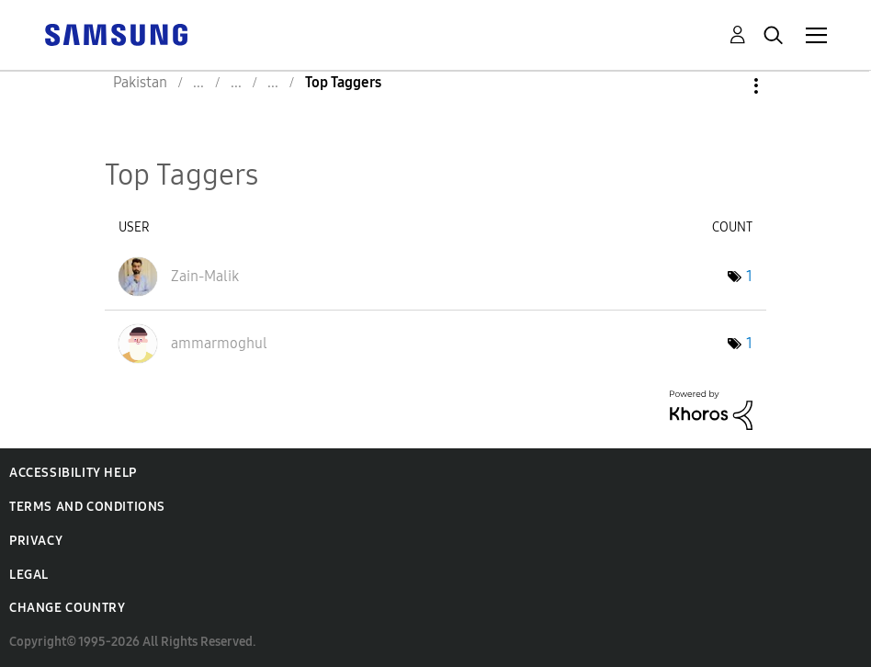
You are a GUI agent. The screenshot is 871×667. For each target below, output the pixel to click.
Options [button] (725, 86)
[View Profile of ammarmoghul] (219, 343)
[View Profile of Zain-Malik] (205, 276)
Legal (29, 574)
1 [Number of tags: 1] (749, 276)
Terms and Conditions (87, 506)
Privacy (35, 540)
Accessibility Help (73, 472)
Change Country (67, 608)
